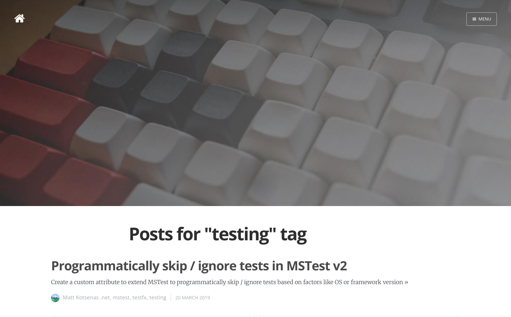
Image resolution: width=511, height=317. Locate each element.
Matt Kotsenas (81, 297)
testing (157, 297)
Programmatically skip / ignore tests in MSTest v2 (199, 265)
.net (105, 297)
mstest (121, 297)
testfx (139, 297)
